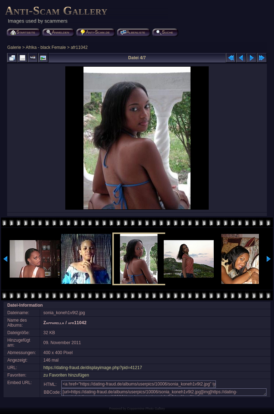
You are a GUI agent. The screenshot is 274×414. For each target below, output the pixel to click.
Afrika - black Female (46, 47)
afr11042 (79, 47)
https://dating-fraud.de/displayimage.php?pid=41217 (93, 367)
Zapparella (54, 322)
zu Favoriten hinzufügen (66, 375)
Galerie (14, 47)
